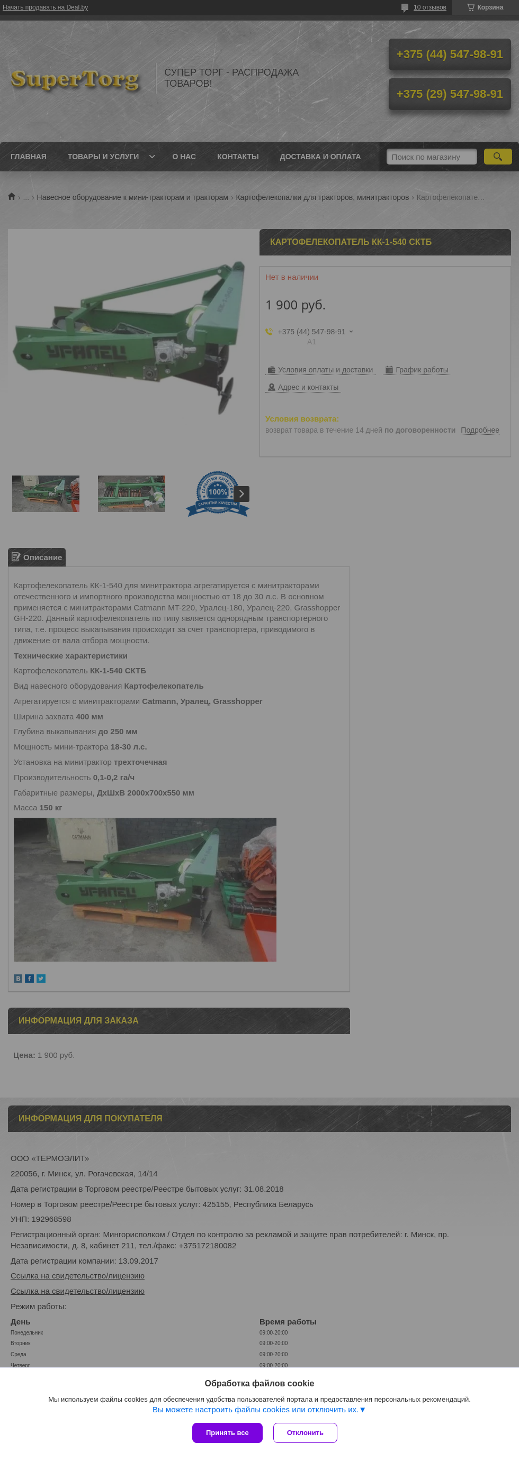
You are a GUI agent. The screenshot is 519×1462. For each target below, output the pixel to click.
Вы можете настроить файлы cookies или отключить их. (256, 1409)
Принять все (227, 1433)
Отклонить (305, 1433)
